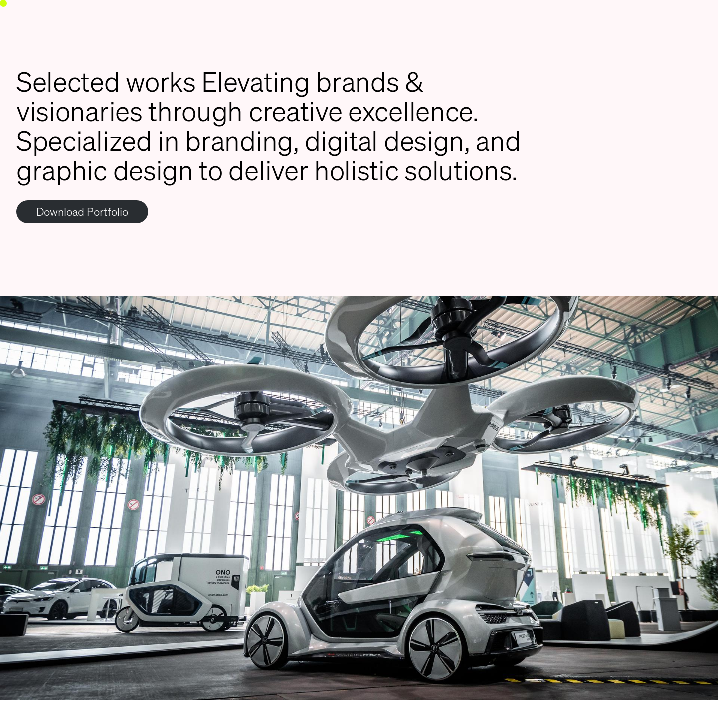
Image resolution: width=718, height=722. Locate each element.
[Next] (538, 509)
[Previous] (179, 509)
